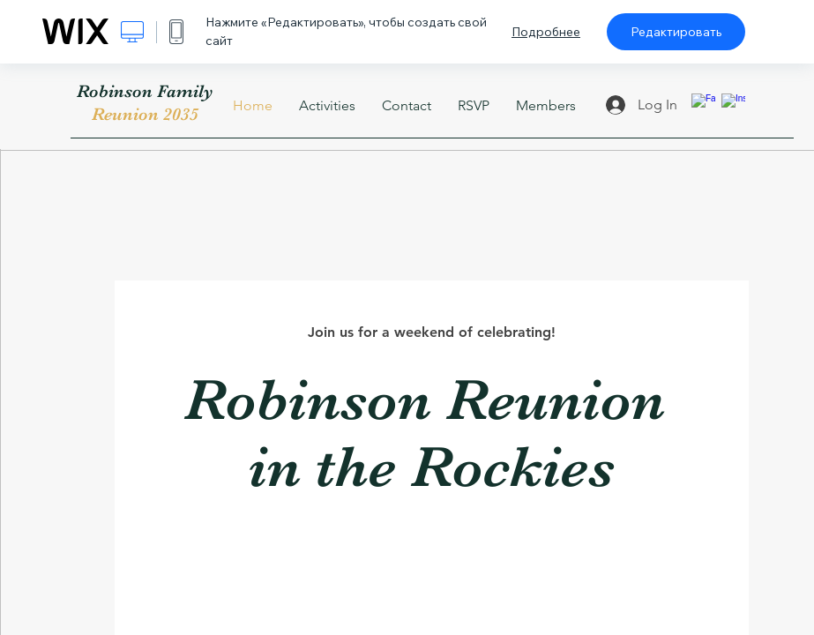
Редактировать (676, 32)
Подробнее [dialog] (546, 32)
